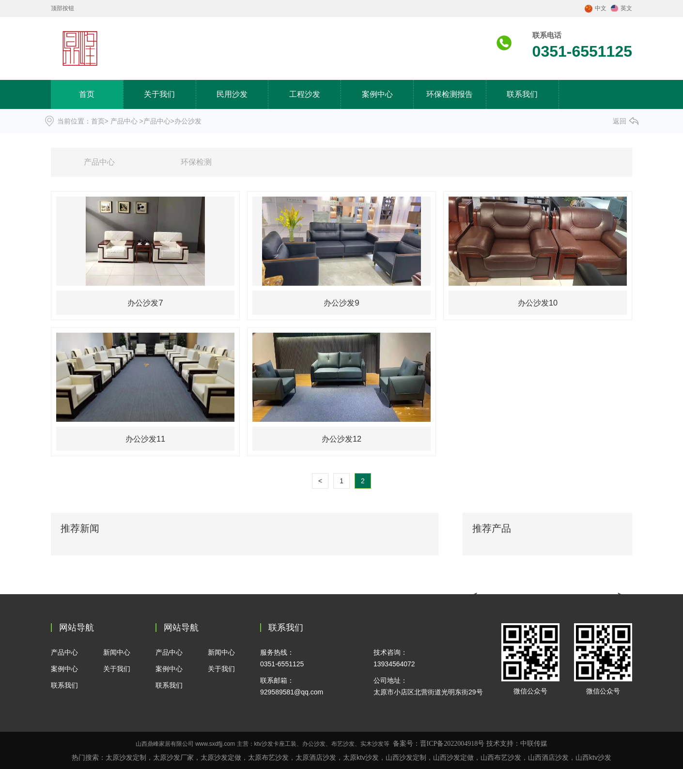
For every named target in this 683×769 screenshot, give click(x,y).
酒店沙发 (548, 757)
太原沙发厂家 (173, 757)
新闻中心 (116, 652)
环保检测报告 (449, 94)
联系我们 (522, 94)
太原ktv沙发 (361, 757)
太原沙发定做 (221, 757)
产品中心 (124, 121)
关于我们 (159, 94)
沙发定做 (460, 757)
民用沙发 (232, 94)
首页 (86, 94)
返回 (619, 121)
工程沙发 (304, 94)
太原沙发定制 (126, 757)
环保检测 (196, 162)
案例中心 (377, 94)
